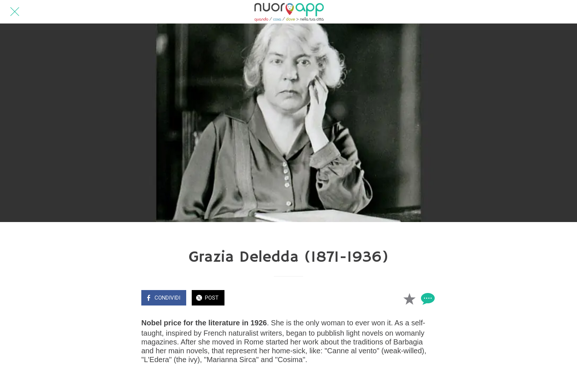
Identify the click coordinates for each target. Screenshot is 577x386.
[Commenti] (427, 298)
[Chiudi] (14, 11)
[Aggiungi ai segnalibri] (409, 298)
